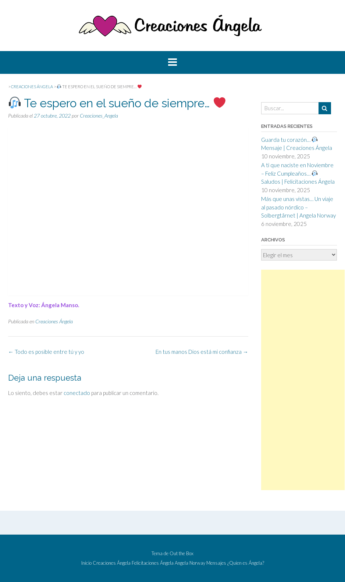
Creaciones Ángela (54, 321)
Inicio (86, 563)
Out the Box (181, 553)
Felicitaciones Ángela (153, 563)
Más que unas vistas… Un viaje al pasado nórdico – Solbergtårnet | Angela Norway (298, 207)
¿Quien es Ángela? (245, 563)
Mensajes (216, 563)
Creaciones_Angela (99, 115)
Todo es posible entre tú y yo (46, 351)
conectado (77, 392)
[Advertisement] (303, 380)
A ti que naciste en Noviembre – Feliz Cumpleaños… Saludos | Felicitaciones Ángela (298, 173)
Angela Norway (190, 563)
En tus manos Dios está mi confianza (202, 351)
